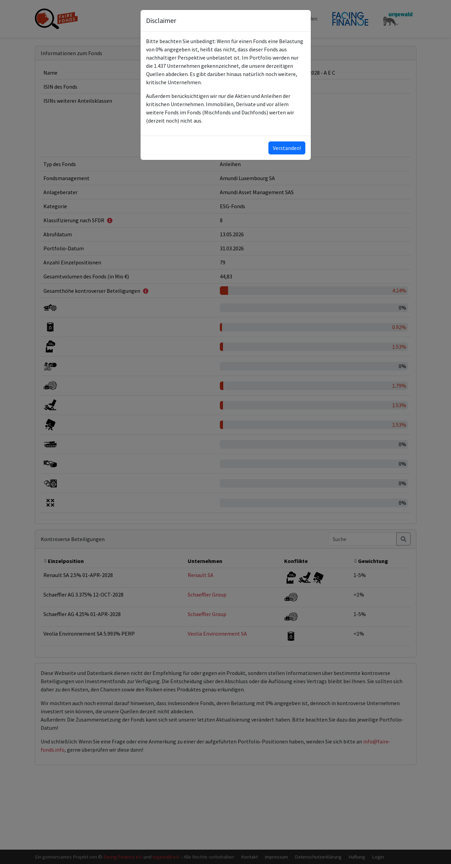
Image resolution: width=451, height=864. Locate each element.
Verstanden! (287, 148)
